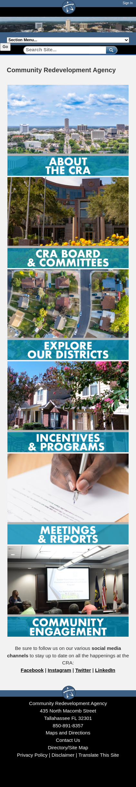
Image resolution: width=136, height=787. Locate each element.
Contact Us (68, 740)
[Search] (62, 50)
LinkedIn (105, 670)
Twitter (83, 670)
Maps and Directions (68, 732)
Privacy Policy (32, 755)
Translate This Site (98, 755)
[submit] (110, 50)
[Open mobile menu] (126, 12)
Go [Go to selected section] (5, 47)
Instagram (59, 670)
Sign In (128, 3)
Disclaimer (63, 755)
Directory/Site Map (68, 747)
